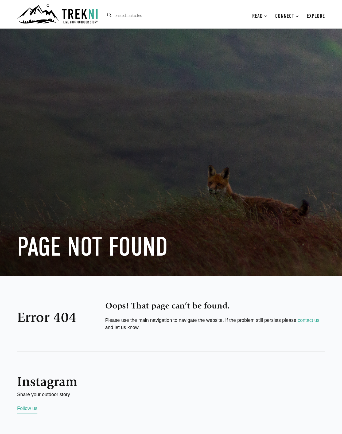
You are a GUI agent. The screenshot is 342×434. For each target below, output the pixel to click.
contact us (309, 320)
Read (259, 16)
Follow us (27, 408)
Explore (316, 16)
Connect (287, 16)
